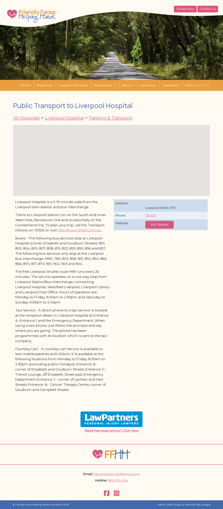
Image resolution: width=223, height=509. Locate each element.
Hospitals (45, 85)
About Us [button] (194, 85)
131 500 (150, 215)
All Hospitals (26, 117)
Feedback (171, 85)
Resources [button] (103, 85)
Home (25, 85)
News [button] (127, 85)
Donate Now (185, 9)
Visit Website (159, 224)
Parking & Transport (110, 117)
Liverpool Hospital (64, 117)
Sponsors (149, 85)
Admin (161, 504)
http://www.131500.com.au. (80, 230)
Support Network (73, 85)
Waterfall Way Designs (197, 504)
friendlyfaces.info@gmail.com (116, 474)
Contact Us (208, 9)
